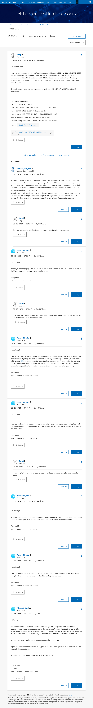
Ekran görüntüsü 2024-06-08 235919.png (31, 132)
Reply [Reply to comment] (76, 209)
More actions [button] (75, 42)
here (70, 695)
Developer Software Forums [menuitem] (38, 2)
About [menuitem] (22, 2)
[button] (81, 55)
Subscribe (77, 36)
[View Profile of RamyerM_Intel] (24, 250)
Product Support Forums (29, 25)
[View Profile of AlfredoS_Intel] (24, 608)
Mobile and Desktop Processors (51, 25)
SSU (22, 361)
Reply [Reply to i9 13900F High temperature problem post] (76, 147)
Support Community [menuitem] (9, 2)
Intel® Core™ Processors (28, 125)
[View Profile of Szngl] (20, 54)
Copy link (63, 209)
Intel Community (13, 25)
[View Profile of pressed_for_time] (25, 168)
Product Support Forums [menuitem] (61, 2)
